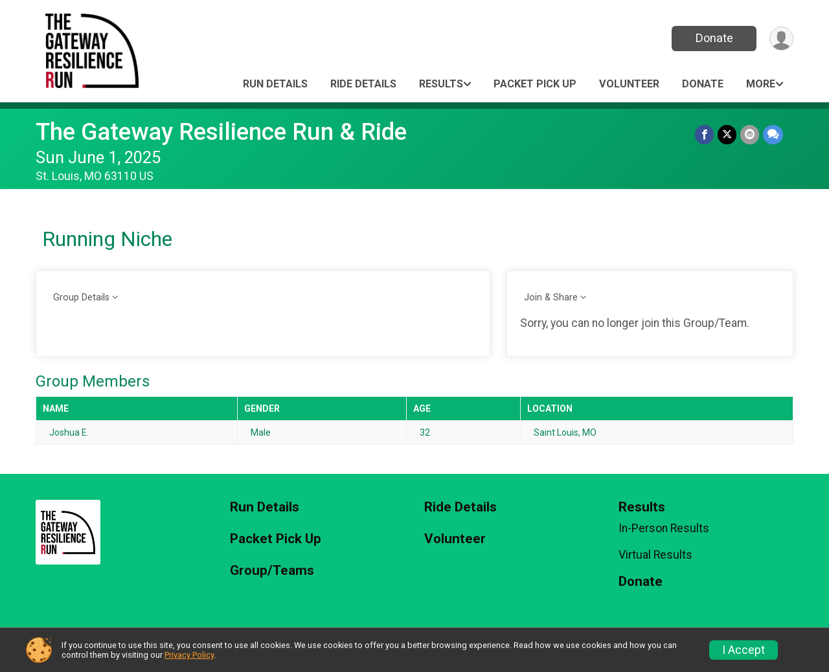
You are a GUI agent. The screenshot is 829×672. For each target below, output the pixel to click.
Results (441, 84)
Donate (714, 38)
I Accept (743, 650)
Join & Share (551, 297)
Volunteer (629, 84)
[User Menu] (781, 38)
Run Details (275, 84)
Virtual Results (655, 554)
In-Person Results (664, 528)
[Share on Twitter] (727, 134)
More (760, 84)
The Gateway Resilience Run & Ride (221, 132)
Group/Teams (272, 570)
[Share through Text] (773, 134)
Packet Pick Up (535, 84)
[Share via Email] (749, 134)
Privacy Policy (189, 655)
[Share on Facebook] (704, 134)
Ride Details (363, 84)
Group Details (81, 297)
